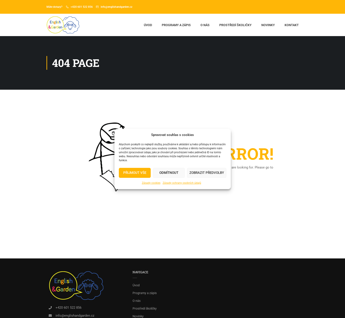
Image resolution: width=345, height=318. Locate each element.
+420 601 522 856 (82, 6)
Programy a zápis (176, 25)
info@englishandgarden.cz (116, 6)
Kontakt (292, 25)
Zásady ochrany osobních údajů (182, 182)
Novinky (268, 25)
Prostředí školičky (235, 25)
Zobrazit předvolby (206, 173)
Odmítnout (168, 173)
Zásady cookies (151, 182)
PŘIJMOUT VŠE (134, 173)
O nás (205, 25)
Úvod (148, 25)
